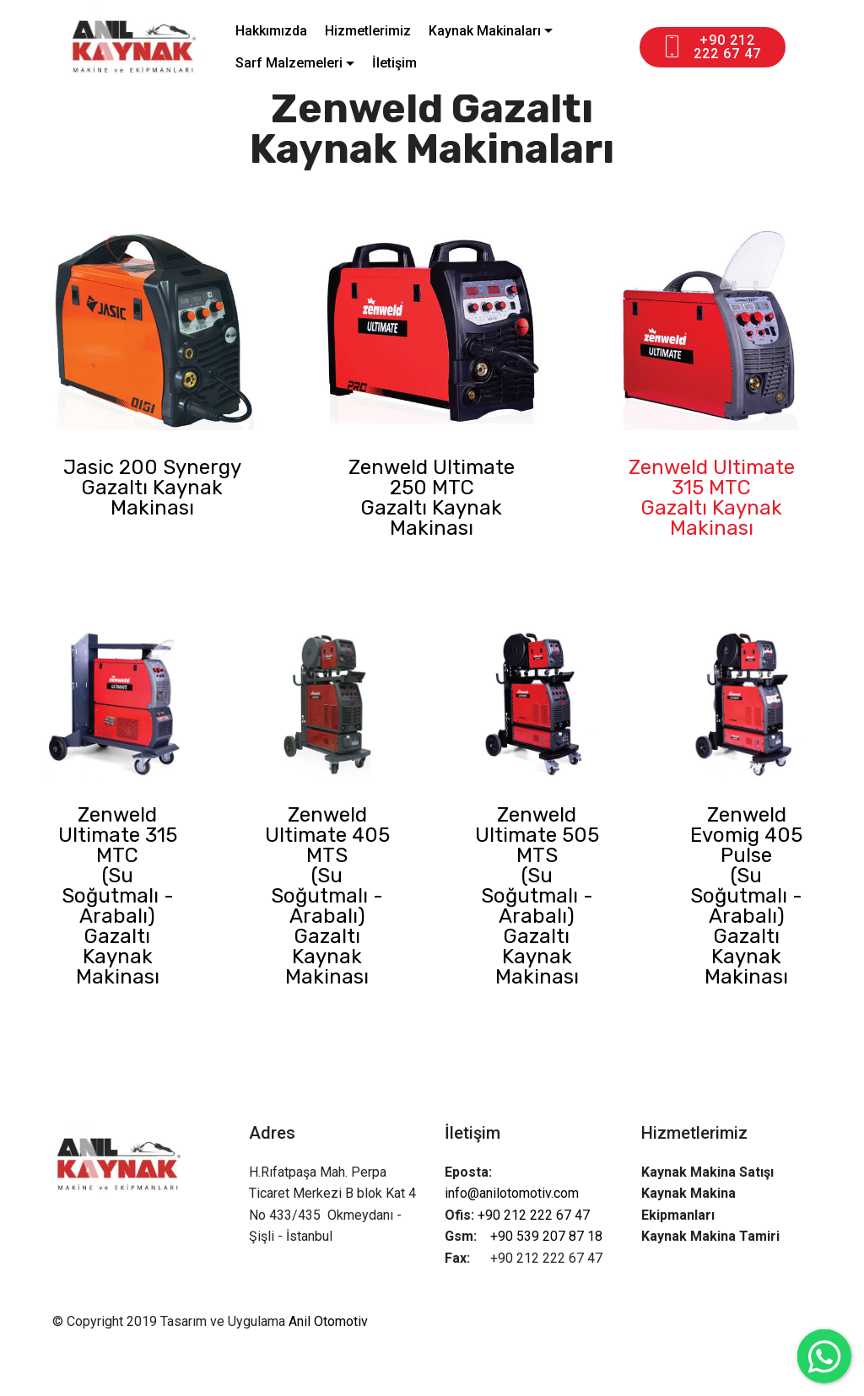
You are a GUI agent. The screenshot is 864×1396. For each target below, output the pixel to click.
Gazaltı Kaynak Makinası (152, 498)
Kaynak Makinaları (485, 31)
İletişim (394, 63)
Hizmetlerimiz (368, 31)
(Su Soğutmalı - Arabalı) (118, 896)
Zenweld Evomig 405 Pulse (746, 835)
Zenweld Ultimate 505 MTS (537, 835)
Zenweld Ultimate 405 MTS (327, 835)
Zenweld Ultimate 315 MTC (712, 477)
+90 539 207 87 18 (546, 1236)
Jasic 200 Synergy (152, 467)
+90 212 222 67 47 (711, 47)
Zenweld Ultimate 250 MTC (431, 477)
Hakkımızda (271, 31)
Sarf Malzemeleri (289, 63)
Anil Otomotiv (328, 1321)
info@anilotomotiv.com (513, 1193)
